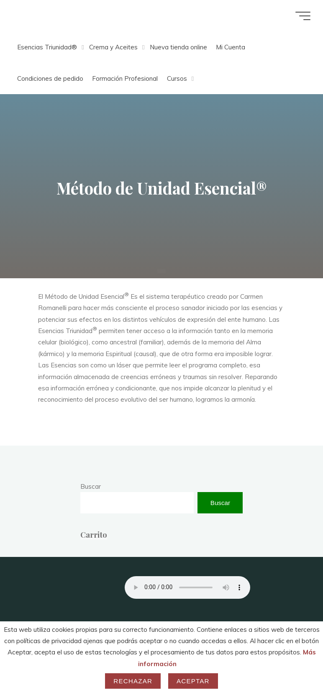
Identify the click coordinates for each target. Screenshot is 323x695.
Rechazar (132, 681)
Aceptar (193, 681)
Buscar (90, 486)
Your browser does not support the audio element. (187, 587)
